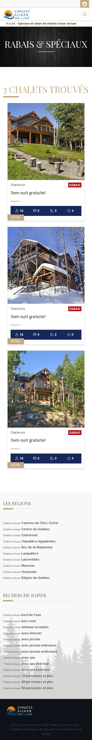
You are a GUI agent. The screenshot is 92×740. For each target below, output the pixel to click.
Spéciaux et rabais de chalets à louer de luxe (47, 23)
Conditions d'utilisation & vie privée (32, 729)
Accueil (10, 23)
